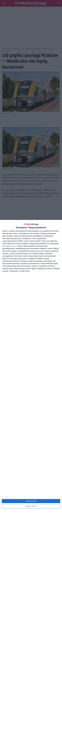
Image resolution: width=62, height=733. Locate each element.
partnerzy (12, 246)
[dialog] (31, 476)
